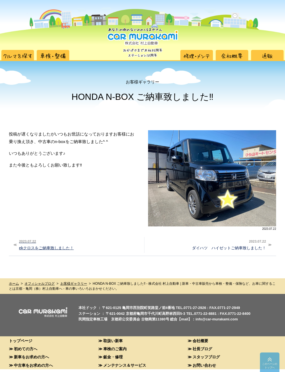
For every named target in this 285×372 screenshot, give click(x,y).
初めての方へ (25, 348)
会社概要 (200, 340)
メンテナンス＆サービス (124, 365)
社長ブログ (202, 348)
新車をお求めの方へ (31, 356)
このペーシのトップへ (269, 366)
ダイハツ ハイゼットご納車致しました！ (206, 244)
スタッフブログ (206, 356)
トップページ (20, 340)
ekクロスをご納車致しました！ (79, 244)
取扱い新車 (113, 340)
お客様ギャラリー (73, 284)
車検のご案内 (115, 348)
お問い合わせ (204, 365)
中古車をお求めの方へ (33, 365)
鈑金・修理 (113, 356)
